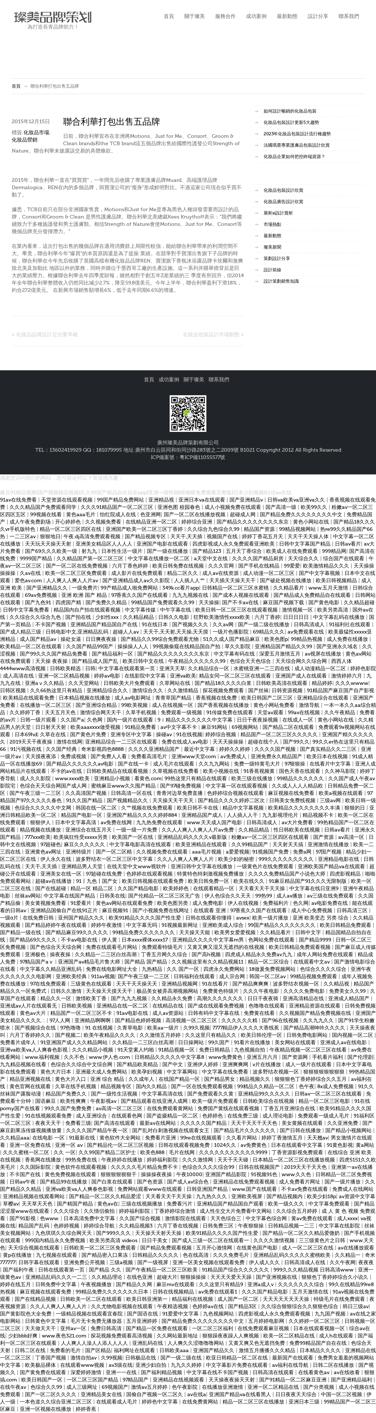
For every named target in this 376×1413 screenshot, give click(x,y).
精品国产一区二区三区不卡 (81, 1013)
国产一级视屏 (153, 1263)
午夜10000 (189, 1175)
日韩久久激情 (67, 991)
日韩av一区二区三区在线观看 (328, 1094)
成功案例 (256, 16)
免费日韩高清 (107, 1329)
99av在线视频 (304, 713)
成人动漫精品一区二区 (320, 669)
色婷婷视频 (67, 1226)
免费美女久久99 (348, 991)
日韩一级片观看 (39, 720)
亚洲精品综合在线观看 (323, 698)
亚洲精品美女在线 (102, 1395)
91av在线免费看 (19, 500)
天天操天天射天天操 (159, 1233)
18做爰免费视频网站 (273, 969)
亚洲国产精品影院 (226, 1175)
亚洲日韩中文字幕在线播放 (202, 867)
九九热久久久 (212, 1197)
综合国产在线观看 (344, 559)
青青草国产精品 (174, 698)
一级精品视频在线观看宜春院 (90, 1314)
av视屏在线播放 (324, 654)
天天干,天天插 (187, 537)
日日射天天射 (51, 727)
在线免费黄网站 (201, 1402)
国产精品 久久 (106, 1270)
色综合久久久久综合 (324, 969)
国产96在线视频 (281, 1021)
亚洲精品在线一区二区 (123, 1006)
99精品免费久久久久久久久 (144, 933)
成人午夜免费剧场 (31, 522)
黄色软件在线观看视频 (81, 1167)
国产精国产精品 (75, 1204)
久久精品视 (337, 984)
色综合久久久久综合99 (209, 1167)
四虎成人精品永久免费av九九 (259, 955)
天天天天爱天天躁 (231, 1277)
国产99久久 (296, 742)
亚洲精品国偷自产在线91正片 (64, 911)
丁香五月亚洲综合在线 (290, 1109)
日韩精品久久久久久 (156, 1255)
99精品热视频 (307, 639)
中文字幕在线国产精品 (70, 896)
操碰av (164, 735)
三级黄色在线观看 (91, 984)
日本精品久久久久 (321, 1351)
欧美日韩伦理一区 (262, 1035)
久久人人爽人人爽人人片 (186, 859)
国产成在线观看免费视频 (217, 1006)
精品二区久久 (183, 573)
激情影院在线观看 (186, 1219)
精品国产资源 (260, 529)
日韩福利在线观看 (195, 977)
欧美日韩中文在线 (144, 661)
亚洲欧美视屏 (247, 1197)
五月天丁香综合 (244, 551)
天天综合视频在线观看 (34, 1248)
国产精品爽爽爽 (251, 984)
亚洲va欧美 (183, 676)
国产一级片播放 (343, 1182)
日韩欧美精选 (66, 669)
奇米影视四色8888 (103, 749)
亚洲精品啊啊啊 (93, 1021)
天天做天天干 (41, 1329)
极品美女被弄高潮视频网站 (168, 991)
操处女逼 (72, 639)
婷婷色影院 (363, 669)
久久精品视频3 (136, 1226)
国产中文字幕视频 (320, 573)
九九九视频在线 (191, 595)
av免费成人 (234, 757)
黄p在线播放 (18, 1255)
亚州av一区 (74, 1329)
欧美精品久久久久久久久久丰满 (304, 808)
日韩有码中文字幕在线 (214, 1013)
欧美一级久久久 (287, 1204)
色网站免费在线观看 (272, 940)
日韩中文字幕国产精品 (305, 544)
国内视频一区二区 (353, 1035)
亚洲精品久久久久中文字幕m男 (208, 940)
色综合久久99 (47, 1387)
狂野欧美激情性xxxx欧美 (223, 617)
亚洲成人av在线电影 (344, 1043)
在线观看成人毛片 (117, 1402)
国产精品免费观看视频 (166, 1248)
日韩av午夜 (23, 1182)
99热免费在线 (81, 1160)
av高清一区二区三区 (120, 1109)
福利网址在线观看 (135, 1351)
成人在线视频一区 (173, 705)
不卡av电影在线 (80, 940)
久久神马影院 (341, 771)
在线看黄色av (314, 1373)
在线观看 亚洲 (210, 911)
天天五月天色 (61, 713)
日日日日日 (296, 617)
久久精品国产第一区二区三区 (91, 559)
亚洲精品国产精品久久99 (284, 647)
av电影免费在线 (330, 903)
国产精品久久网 (134, 1285)
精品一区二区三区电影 (325, 1101)
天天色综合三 (226, 1219)
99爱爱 (292, 566)
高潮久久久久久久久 (221, 999)
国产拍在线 (79, 617)
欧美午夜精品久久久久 (110, 1035)
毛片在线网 (182, 1153)
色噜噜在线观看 (267, 1006)
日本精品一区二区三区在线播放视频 (294, 1160)
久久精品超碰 (359, 603)
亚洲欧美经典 (72, 977)
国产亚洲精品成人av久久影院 (136, 581)
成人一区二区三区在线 (308, 1248)
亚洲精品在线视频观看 (179, 1380)
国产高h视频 (207, 955)
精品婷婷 (322, 683)
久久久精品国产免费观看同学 (44, 507)
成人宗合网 (232, 977)
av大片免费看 (298, 823)
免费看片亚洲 (161, 1138)
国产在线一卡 (134, 764)
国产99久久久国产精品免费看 (54, 654)
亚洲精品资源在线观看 (315, 1006)
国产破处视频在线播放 (286, 581)
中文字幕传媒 (141, 610)
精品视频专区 (117, 1087)
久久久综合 (67, 1211)
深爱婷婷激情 (86, 1373)
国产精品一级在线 (21, 933)
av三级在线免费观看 (331, 896)
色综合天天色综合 (251, 661)
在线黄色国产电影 (257, 1248)
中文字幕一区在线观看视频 (237, 786)
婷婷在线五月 (16, 1285)
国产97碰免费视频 (181, 786)
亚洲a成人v (261, 1285)
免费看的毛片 (66, 1351)
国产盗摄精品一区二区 (173, 1116)
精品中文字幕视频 (244, 808)
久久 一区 (65, 1153)
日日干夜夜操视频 (258, 720)
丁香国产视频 (51, 1358)
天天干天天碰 (233, 1160)
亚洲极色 (36, 955)
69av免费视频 (41, 595)
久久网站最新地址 (178, 1336)
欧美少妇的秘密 (237, 859)
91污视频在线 (26, 749)
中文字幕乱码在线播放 (339, 617)
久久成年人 (142, 1079)
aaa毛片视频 (207, 852)
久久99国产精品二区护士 (108, 1153)
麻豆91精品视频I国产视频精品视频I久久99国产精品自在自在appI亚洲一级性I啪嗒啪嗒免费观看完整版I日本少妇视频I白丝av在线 (146, 493)
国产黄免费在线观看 (44, 1373)
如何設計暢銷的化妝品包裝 (290, 111)
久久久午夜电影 (262, 991)
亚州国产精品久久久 (82, 918)
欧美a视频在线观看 (341, 793)
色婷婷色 (213, 1116)
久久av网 (224, 625)
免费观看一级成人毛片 (324, 1116)
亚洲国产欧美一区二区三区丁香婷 (145, 529)
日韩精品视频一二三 (292, 1226)
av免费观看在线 (306, 632)
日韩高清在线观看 (274, 1373)
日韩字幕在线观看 (39, 1263)
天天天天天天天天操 (287, 1299)
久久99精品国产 (250, 845)
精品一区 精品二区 (92, 889)
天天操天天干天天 (173, 801)
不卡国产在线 (26, 1175)
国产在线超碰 (51, 889)
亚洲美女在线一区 (61, 874)
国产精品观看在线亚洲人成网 (155, 1101)
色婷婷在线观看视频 (150, 874)
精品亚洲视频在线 (31, 1079)
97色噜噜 (71, 1028)
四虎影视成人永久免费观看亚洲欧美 (234, 544)
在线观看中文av (312, 962)
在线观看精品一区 (214, 889)
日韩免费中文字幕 (56, 1285)
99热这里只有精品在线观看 (196, 779)
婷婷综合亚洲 (197, 522)
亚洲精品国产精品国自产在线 (104, 625)
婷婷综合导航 (100, 1226)
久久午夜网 (342, 1263)
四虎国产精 (69, 603)
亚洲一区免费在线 (31, 1145)
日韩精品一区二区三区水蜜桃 (236, 588)
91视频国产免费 (271, 852)
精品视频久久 (255, 1079)
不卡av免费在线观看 (305, 1189)
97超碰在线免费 (104, 874)
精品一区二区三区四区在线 (71, 529)
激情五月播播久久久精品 (268, 1351)
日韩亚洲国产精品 (208, 1189)
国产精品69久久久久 (34, 940)
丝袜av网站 (28, 896)
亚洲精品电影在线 (339, 859)
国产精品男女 (220, 1079)
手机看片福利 (328, 1057)
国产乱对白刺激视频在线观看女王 (171, 1131)
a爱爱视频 (237, 852)
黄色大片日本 (56, 1072)
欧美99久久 (315, 507)
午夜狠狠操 (251, 1226)
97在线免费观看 (49, 984)
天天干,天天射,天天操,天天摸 (176, 632)
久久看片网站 (242, 1138)
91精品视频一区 (177, 1050)
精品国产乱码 (34, 1226)
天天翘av (317, 1138)
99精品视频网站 (298, 529)
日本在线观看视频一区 (319, 1329)
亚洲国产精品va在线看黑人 (240, 1395)
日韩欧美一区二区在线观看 (91, 1299)
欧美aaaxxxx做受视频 (96, 727)
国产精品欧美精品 (138, 1065)
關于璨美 (194, 16)
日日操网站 (191, 1043)
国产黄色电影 (324, 603)
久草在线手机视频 (76, 1087)
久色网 (95, 720)
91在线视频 (189, 735)
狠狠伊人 (41, 823)
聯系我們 (349, 16)
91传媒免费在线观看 (230, 713)
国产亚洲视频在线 (277, 1277)
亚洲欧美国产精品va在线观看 (332, 867)
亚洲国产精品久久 (214, 1351)
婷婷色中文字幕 (160, 1402)
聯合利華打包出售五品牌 (111, 122)
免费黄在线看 (260, 1013)
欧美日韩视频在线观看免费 (153, 881)
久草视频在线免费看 (176, 771)
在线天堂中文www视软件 (137, 867)
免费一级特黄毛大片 (258, 764)
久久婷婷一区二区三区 (315, 1321)
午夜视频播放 (97, 1285)
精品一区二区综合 (269, 962)
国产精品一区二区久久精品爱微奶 (302, 1233)
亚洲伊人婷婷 (203, 1065)
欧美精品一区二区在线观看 (31, 647)
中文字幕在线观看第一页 (127, 669)
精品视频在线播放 (41, 830)
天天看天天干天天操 (262, 889)
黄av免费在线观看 (312, 1219)
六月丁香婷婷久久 (31, 1035)
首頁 (169, 16)
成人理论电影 (279, 1116)
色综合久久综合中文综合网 (82, 1065)
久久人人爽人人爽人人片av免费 (198, 830)
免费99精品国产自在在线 (318, 1343)
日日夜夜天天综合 (296, 1395)
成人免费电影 (208, 903)
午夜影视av (104, 1101)
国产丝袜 (258, 691)
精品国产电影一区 (82, 815)
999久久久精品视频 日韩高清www (314, 1270)
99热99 (264, 896)
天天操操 (209, 603)
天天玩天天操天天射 (49, 544)
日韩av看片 (348, 544)
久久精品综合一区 (209, 669)
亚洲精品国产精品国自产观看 (231, 1204)
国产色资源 (150, 1182)
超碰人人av (126, 632)
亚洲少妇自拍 (151, 1365)
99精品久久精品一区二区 (266, 1087)
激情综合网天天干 (101, 713)
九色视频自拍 (250, 1050)
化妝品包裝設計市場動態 (211, 335)
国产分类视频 (319, 1387)
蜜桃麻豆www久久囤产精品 (124, 786)
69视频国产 (115, 1387)
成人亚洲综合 (92, 1116)
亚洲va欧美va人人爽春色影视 (34, 1050)
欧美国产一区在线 (133, 837)
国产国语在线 (143, 1314)
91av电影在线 (132, 1013)
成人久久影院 (36, 779)
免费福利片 (276, 903)
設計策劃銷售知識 (281, 281)
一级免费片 (85, 588)
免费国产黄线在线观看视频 (229, 1109)
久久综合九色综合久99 (214, 529)
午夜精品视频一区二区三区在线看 (309, 1050)
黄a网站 (365, 1145)
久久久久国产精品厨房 (258, 559)
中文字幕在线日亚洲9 (314, 889)
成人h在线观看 (337, 1336)
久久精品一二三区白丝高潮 (106, 955)
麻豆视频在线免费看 (292, 793)
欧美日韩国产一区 (42, 1380)
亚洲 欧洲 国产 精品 (84, 595)
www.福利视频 (43, 1057)
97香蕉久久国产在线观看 (140, 595)
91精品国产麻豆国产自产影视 (340, 691)
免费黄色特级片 (221, 991)
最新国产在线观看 (293, 1358)
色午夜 (306, 1087)
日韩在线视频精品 (174, 1292)
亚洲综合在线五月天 (89, 830)
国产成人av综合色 (188, 1182)
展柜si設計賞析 (278, 213)
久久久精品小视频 (93, 1050)
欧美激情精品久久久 (327, 566)
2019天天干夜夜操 (32, 742)
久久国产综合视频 (140, 1219)
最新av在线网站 (158, 1123)
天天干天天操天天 (137, 984)
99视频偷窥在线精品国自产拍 (187, 647)
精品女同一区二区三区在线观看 (235, 676)
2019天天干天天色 (306, 1167)
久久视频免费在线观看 (162, 852)
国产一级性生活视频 (115, 1094)
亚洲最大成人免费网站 (102, 1072)
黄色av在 (107, 1204)
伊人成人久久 (265, 1263)
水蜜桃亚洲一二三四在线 (263, 669)
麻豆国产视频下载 (284, 603)
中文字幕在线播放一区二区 (159, 559)
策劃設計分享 (277, 258)
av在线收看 (347, 1373)
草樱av (11, 1204)
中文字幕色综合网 (267, 1219)
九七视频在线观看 (57, 1255)
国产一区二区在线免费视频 (77, 566)
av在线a (196, 1395)
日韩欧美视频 (77, 1006)
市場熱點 (272, 224)
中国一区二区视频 (342, 1395)
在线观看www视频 (83, 1365)
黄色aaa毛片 (81, 515)
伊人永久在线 (56, 859)
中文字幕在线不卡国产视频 (218, 1373)
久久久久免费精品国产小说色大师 (287, 874)
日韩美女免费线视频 (293, 801)
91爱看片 (81, 903)
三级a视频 (121, 1263)
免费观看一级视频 (182, 713)
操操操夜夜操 (157, 1175)
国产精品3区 (243, 1307)
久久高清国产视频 (86, 793)
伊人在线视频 (244, 903)
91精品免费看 (141, 727)
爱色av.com (29, 581)
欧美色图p (276, 639)
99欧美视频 (135, 705)
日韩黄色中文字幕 (46, 1321)
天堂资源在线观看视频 (67, 500)
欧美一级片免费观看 (216, 1101)
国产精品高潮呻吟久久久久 (315, 1028)
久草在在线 (53, 735)
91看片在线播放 (253, 1043)
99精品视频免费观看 (314, 977)
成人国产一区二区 (238, 1299)
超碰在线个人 (264, 742)
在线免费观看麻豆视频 (264, 1329)
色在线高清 (196, 1255)
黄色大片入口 (71, 1079)
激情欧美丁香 (92, 999)
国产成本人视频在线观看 (242, 595)
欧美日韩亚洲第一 (147, 1299)
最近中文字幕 (200, 749)
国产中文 (173, 1065)
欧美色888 (153, 1153)
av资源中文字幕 (357, 1197)
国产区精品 (98, 1351)
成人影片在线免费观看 (137, 573)
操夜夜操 (61, 955)
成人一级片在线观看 (309, 1065)
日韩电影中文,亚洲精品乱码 (78, 632)
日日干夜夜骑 (263, 999)
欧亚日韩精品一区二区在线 (237, 1358)
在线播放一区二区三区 (46, 705)
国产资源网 (295, 1057)
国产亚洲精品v (246, 500)
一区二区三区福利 (213, 1329)
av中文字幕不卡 (179, 727)
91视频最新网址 (180, 925)
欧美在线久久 (250, 881)
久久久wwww (351, 683)
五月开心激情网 (215, 1248)
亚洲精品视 (162, 500)
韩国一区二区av (268, 977)
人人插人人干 (243, 815)
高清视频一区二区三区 (192, 1021)
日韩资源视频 (288, 691)
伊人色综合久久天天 (228, 896)
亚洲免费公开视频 (85, 1263)
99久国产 (219, 1043)
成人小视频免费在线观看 (234, 507)
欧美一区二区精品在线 (289, 1336)
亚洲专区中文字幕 (132, 735)
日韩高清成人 (310, 625)
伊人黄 (110, 940)
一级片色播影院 (231, 632)
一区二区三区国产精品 (93, 1380)
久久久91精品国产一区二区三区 (118, 507)
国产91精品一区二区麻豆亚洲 (293, 1380)
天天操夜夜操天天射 (232, 1380)
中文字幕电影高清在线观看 (141, 845)
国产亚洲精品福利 (352, 1380)
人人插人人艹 (190, 581)
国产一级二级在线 (181, 1358)
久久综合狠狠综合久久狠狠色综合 (300, 1307)
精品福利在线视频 (193, 1299)
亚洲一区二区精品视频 (64, 676)
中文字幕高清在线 (163, 1094)
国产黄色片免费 (89, 735)
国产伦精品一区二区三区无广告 (165, 896)
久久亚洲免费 (343, 1123)
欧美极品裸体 (41, 1365)
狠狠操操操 (193, 1277)
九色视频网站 (219, 1314)
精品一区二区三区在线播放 (254, 1402)
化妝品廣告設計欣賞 (283, 201)
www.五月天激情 (329, 588)
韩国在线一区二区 (97, 808)
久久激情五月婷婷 (161, 1035)
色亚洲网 (150, 515)
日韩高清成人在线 (305, 1263)
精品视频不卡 (319, 815)
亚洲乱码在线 (148, 1343)
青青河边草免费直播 (180, 793)
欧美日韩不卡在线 (198, 808)
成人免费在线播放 (348, 639)
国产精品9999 (316, 940)
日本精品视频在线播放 (85, 698)
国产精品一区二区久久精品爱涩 (105, 1197)
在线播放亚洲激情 (223, 1387)
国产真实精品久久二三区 (329, 749)
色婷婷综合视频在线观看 (236, 793)
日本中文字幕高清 (76, 823)
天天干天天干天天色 (255, 1123)
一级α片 (10, 918)
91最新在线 (83, 1138)
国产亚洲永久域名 (338, 647)
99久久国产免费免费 (68, 1109)
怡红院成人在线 (118, 515)
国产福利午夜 (19, 1270)
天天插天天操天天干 (233, 581)
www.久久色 (297, 1175)
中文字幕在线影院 (340, 1226)
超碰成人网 (243, 515)
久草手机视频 (142, 713)
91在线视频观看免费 (49, 1116)
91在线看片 (215, 984)
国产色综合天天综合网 (56, 947)
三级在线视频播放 (142, 1204)
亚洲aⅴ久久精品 (45, 683)
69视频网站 (246, 727)
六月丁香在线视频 (178, 1226)
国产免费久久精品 (107, 603)
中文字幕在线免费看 (226, 1072)
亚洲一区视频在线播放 (46, 1409)
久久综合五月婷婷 (297, 1211)
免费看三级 (78, 1123)
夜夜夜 (366, 1263)
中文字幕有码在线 (235, 654)
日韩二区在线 (31, 1351)
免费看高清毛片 (150, 757)
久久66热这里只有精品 (57, 691)
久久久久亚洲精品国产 (154, 749)
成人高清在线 (19, 676)
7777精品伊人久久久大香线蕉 (247, 1028)
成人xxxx (347, 1219)
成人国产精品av (39, 639)
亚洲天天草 (172, 669)
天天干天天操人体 (309, 537)
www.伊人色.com (110, 1057)
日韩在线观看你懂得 (209, 918)
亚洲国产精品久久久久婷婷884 (142, 815)
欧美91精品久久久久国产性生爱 (145, 918)
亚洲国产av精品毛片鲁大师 (90, 962)
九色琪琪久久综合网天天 (64, 1233)
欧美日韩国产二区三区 (267, 698)
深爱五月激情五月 (280, 654)
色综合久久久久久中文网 (44, 808)
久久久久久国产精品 (204, 1123)
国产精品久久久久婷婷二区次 (232, 801)
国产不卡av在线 (241, 603)
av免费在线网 (117, 823)
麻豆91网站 (215, 727)
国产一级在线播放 (168, 551)
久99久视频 (196, 1028)
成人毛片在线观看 (174, 764)
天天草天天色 (38, 1204)
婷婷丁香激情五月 (282, 1138)
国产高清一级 (281, 507)
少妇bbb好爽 (23, 1336)
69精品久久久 (269, 632)
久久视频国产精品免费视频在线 (315, 1013)
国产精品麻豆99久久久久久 (77, 933)
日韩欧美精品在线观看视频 (117, 771)
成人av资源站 (168, 1013)
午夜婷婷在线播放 (122, 1160)
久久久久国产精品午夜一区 (97, 1131)
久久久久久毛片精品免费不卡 (145, 1167)
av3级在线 (121, 1365)
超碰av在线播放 (54, 881)
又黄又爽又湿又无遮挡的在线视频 (226, 947)
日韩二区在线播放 (334, 1365)
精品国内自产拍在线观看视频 (88, 610)
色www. (50, 1219)
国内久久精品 (152, 1087)
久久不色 (75, 1057)
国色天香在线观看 (300, 771)
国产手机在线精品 (259, 566)
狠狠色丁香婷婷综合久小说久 (335, 1277)
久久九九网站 (215, 764)
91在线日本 (155, 625)
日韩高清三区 (353, 911)
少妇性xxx (107, 617)
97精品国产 (136, 1380)
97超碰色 (50, 845)
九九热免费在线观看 (160, 823)
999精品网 (334, 551)
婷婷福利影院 (163, 1160)
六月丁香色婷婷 (130, 566)
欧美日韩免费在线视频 (178, 566)
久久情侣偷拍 (100, 1211)
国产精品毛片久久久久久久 (245, 1131)
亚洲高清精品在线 (304, 999)
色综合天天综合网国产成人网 (54, 786)
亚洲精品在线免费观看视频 (244, 1182)
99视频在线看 (46, 515)
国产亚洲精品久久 (47, 588)
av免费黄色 (254, 1145)
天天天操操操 (229, 742)
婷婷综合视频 (221, 735)
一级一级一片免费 (137, 830)
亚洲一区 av (69, 1145)
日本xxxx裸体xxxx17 (145, 940)
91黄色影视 (340, 1145)
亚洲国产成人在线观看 (301, 676)
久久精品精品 (139, 617)
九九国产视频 (331, 1314)
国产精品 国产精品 (146, 962)
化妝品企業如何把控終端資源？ (294, 156)
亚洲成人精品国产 (349, 999)
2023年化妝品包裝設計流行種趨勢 (297, 133)
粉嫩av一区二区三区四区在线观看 (270, 837)
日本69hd (26, 735)
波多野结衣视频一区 (297, 984)
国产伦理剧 (360, 1057)
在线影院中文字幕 (145, 676)
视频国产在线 (223, 537)
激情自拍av (84, 1358)
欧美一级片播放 (271, 918)
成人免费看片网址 (300, 1182)
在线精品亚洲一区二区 (152, 522)
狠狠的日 (355, 808)
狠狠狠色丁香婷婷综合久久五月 (311, 1079)
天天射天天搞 (288, 845)
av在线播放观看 (356, 1248)
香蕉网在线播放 (43, 1160)
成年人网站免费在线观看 (326, 955)
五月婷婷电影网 (267, 1321)
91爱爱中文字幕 (181, 1314)
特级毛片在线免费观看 (340, 1299)
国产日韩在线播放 (301, 1131)
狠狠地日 (50, 537)
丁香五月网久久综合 (165, 955)
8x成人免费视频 (336, 1087)
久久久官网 (221, 566)
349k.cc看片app (180, 588)
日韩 (90, 669)
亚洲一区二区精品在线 (273, 1387)
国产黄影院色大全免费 (26, 1314)
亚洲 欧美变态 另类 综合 (321, 918)
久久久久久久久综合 (302, 1285)
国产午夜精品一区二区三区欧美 (162, 1270)
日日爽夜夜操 (102, 639)
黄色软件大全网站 (121, 1138)
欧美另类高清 (333, 610)
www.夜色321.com (65, 1336)
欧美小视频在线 (222, 771)
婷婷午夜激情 (107, 925)
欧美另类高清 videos (114, 1241)
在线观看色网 (127, 1116)
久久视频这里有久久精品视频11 (208, 962)
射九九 (90, 551)
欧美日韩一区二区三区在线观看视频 (237, 610)
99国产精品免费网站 (121, 500)
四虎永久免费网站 (224, 969)
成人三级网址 (82, 1387)
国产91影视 (23, 1219)
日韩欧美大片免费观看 (130, 683)
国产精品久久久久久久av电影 (80, 764)
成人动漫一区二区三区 (269, 573)
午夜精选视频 (173, 1307)
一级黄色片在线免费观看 (266, 867)
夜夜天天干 (48, 1123)
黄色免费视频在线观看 (71, 1175)
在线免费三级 (243, 1116)
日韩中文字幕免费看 (27, 610)
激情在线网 (69, 742)
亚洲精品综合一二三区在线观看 (122, 742)
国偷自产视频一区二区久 (155, 1395)
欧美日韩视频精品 (337, 581)
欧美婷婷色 (176, 889)
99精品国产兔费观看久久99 (163, 603)
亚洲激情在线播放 (329, 845)
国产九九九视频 (129, 999)
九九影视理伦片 (281, 815)
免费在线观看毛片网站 (112, 947)
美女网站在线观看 (296, 1043)
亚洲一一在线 (122, 1373)
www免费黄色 (226, 1057)
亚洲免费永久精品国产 (277, 757)
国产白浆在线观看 (112, 1182)
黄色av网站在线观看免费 (125, 903)
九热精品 (153, 969)
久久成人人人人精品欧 (298, 786)
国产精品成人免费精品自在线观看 (313, 595)
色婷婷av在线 (208, 1307)
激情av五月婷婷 (150, 1387)
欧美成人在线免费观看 (292, 551)
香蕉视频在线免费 (217, 698)
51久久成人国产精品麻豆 (232, 639)
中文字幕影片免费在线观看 (237, 1365)
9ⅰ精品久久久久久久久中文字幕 (196, 720)
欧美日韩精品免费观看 (346, 925)
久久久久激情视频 (274, 1241)
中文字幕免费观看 (329, 1204)
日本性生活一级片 (122, 551)
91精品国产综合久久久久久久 (236, 1270)
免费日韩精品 (215, 1050)
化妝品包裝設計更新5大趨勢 (291, 122)
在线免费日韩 (39, 918)
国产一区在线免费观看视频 (202, 1087)
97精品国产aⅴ (37, 962)
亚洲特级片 (79, 852)
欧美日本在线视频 (328, 757)
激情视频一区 (298, 610)
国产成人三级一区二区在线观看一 (211, 1241)
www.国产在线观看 (255, 1189)
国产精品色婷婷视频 (139, 1021)
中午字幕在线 (176, 610)
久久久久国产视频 (275, 749)
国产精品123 (207, 551)
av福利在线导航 (291, 1365)
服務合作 (225, 16)
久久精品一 (348, 1255)
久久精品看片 (289, 588)
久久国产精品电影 (139, 889)
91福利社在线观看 (350, 625)
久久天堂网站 (84, 683)
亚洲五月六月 (263, 1057)
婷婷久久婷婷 (235, 749)
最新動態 (287, 16)
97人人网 (61, 1021)
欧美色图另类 (173, 903)
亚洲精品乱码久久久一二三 (56, 1277)
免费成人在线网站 (352, 1189)
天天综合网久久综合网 (301, 661)
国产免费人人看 (109, 757)
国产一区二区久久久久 (51, 1395)
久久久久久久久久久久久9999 (234, 1153)
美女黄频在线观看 (303, 1123)
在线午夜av (14, 1387)
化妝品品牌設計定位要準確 (47, 335)
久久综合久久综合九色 (36, 617)
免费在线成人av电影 (186, 742)
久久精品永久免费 (172, 999)
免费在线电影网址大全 (112, 969)
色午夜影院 (185, 1387)
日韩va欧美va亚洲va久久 (296, 500)
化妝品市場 (36, 133)
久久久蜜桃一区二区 (27, 1153)
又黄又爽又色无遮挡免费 (257, 1343)
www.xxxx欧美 (73, 779)
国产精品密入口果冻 (105, 1255)
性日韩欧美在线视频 (297, 830)
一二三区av (23, 537)
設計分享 (318, 16)
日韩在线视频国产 (260, 1167)
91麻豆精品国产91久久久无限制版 (308, 881)
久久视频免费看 (104, 522)
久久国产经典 (62, 749)
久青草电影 (130, 1028)
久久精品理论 (107, 1277)
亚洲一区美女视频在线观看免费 (209, 1263)
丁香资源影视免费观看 (298, 1153)
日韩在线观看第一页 (62, 1270)
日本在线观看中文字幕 (297, 1145)
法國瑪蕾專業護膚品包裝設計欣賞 (297, 145)
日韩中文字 (308, 933)
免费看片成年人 (18, 1043)
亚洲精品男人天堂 (82, 867)
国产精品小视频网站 (349, 1131)
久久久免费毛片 (231, 1255)
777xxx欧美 (38, 837)
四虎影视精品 (346, 874)
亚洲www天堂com (194, 757)
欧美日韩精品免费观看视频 (300, 947)
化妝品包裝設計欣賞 (283, 190)
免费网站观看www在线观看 (151, 1189)
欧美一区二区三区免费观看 (76, 573)
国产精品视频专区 (146, 537)
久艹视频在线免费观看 (147, 808)
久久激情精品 (183, 691)
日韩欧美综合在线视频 (269, 1101)
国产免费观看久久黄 (211, 1094)
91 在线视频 (99, 1028)
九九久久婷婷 (187, 1365)
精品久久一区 (56, 999)
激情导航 (310, 705)
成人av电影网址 (133, 698)
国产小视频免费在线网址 (162, 911)
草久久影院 (238, 647)
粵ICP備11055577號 (202, 457)
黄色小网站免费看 (274, 705)
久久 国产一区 (183, 969)
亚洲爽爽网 (236, 1065)
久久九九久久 (319, 1021)
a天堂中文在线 (211, 559)
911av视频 (103, 977)
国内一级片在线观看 (131, 720)
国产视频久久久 (191, 625)
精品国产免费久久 (67, 1094)
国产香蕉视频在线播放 (224, 705)
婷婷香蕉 (87, 1409)
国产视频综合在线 (36, 1028)
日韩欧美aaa (174, 1351)
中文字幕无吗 (142, 925)
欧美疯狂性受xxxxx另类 (81, 837)
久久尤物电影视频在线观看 (122, 1307)
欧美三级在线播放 (252, 779)
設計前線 (272, 269)
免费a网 (303, 852)
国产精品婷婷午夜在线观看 (56, 925)
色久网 (300, 903)
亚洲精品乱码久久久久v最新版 (193, 837)
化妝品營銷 (24, 140)
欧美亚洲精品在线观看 (202, 845)
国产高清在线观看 (115, 1123)
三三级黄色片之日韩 (323, 1241)
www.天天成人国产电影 (215, 823)
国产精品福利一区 (113, 654)
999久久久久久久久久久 (286, 859)
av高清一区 (352, 837)
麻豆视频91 (116, 911)
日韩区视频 (13, 691)
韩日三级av (356, 1307)
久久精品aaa (14, 1138)
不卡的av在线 (67, 771)
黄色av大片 (33, 1013)
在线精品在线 (168, 1006)
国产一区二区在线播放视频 (195, 515)
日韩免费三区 (219, 1226)
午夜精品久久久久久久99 (197, 661)
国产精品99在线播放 (64, 1182)
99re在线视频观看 (201, 1138)
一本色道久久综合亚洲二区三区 (56, 1402)
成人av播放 (290, 896)
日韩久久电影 (174, 617)
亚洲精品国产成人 (202, 815)
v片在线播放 (267, 1065)
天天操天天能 (195, 933)
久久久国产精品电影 (265, 1292)
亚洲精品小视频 (112, 779)
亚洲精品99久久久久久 (265, 1094)
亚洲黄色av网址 (44, 852)
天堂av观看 (271, 713)
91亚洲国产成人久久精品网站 (74, 1043)
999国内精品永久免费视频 (56, 1241)
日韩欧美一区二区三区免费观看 (100, 1248)
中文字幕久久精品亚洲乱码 (51, 969)
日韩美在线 (112, 896)
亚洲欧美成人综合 (223, 925)
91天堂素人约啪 (136, 1050)
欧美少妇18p (321, 1197)
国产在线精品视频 (36, 1299)
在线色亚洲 (140, 1277)
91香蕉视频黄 (259, 771)
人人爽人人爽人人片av (73, 581)
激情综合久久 (148, 691)
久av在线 (31, 573)
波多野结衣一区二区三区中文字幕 (115, 859)
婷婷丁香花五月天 (263, 537)
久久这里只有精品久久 (211, 1035)
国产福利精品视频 (162, 1373)
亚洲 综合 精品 (108, 1079)
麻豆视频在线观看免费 (46, 1292)
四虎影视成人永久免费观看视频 (275, 1314)
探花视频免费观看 (224, 691)
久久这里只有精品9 (222, 1285)
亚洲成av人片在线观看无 (29, 1006)
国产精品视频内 (285, 1197)
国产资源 (324, 837)
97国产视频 (329, 852)
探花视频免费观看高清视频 (122, 1336)
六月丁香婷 (267, 617)
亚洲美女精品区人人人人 (105, 544)
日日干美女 (155, 1241)
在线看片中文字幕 (331, 764)
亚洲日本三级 (305, 1402)
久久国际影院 (36, 1167)
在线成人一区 (298, 720)
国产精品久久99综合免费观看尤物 (160, 639)
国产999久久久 (114, 1233)
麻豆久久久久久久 (85, 845)
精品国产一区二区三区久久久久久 (280, 735)
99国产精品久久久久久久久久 (282, 925)
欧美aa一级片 (163, 1028)
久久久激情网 (198, 1160)
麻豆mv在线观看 (176, 1285)
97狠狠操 (296, 764)
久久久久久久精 (240, 1021)
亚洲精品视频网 (180, 984)
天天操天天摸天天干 (110, 991)
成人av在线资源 (221, 573)
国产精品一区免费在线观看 (157, 1329)
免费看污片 (180, 1204)
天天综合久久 (304, 559)
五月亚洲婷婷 (142, 1321)
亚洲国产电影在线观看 (163, 544)
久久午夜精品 (340, 713)
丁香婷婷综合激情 (175, 1211)
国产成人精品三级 (21, 632)
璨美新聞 (272, 247)
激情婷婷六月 (347, 676)
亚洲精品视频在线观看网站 (34, 1197)
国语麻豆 (46, 1101)
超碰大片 (167, 1277)
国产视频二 (68, 1035)
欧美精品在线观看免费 (29, 698)
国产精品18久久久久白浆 (224, 683)
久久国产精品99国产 (90, 647)
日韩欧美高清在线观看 (282, 683)
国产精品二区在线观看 (289, 727)
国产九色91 (39, 603)
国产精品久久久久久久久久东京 (253, 522)
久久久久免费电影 (304, 991)
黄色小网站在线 (311, 522)
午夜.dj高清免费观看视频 (93, 537)
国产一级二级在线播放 (264, 625)
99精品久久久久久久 (301, 779)
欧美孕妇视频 (147, 1072)
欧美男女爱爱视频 (235, 933)
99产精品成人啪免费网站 (130, 588)
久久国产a (72, 720)
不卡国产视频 (51, 625)
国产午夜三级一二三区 (36, 793)
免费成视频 (74, 757)
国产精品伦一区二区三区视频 (121, 1145)
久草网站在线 (175, 683)
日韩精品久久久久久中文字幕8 (170, 1057)
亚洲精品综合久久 (108, 691)
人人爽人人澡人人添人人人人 (95, 1343)
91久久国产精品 (85, 801)
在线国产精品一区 (180, 1079)
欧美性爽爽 (73, 1101)
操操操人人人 (134, 647)
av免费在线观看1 (218, 1292)
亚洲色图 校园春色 (180, 507)
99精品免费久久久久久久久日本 (113, 1292)
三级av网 (331, 801)
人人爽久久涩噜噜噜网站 (196, 1343)
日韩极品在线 (141, 1358)
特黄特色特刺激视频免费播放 (211, 874)
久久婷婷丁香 (26, 713)
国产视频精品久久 (128, 801)
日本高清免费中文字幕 (90, 1219)
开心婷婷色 (68, 522)
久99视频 (111, 1358)
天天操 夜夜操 (52, 661)
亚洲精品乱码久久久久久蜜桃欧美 (292, 1255)
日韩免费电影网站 (307, 1035)
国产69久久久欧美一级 (52, 551)
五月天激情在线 (311, 1292)
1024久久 (226, 1145)
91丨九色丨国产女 (97, 881)
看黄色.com (148, 779)
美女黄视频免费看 (46, 903)
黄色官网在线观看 (31, 1087)
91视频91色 (265, 1175)
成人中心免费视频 (312, 911)
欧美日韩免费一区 (209, 881)
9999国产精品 (37, 559)
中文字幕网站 (183, 1072)
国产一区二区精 (114, 852)
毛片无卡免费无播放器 (96, 1321)
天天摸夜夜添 (41, 757)
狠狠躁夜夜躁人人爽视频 (231, 1336)
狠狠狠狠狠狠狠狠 (324, 1072)
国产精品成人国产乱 (96, 661)
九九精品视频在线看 (24, 1065)
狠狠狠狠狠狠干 (119, 1175)
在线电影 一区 (49, 1138)
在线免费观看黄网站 (171, 1109)
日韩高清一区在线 (132, 793)
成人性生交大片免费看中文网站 (236, 1211)
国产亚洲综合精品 (97, 705)
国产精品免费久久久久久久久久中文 (302, 515)
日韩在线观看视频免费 (184, 1145)
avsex (242, 918)
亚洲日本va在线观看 (202, 500)
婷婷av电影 (108, 676)
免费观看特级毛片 (163, 947)
